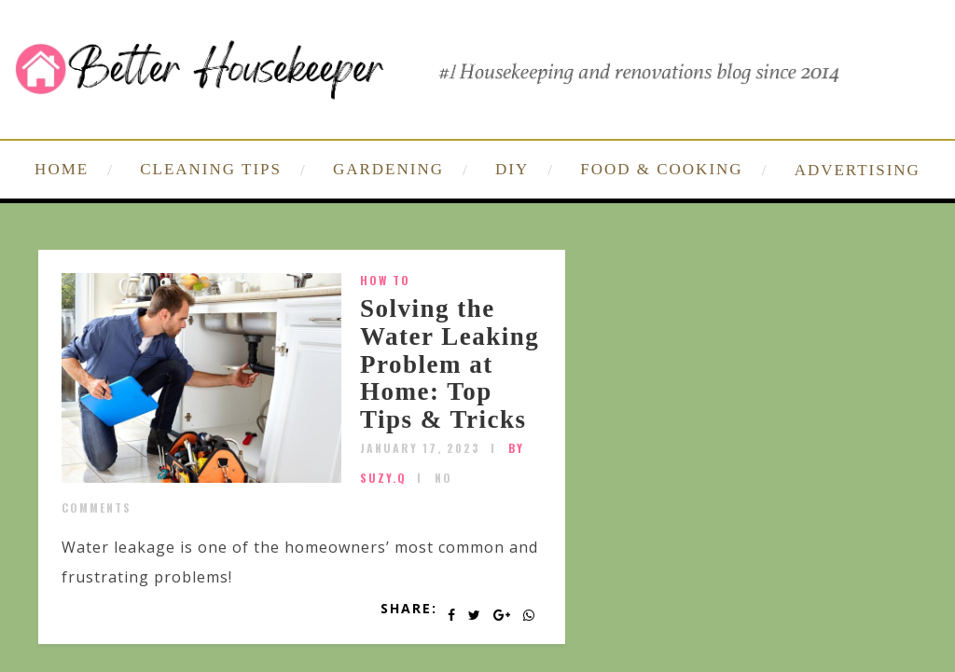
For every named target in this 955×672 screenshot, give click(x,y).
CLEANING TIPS (211, 169)
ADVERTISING (857, 170)
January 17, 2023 (420, 448)
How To (385, 280)
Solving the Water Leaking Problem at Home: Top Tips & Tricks (449, 364)
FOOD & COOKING (661, 169)
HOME (62, 169)
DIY (512, 169)
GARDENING (388, 169)
